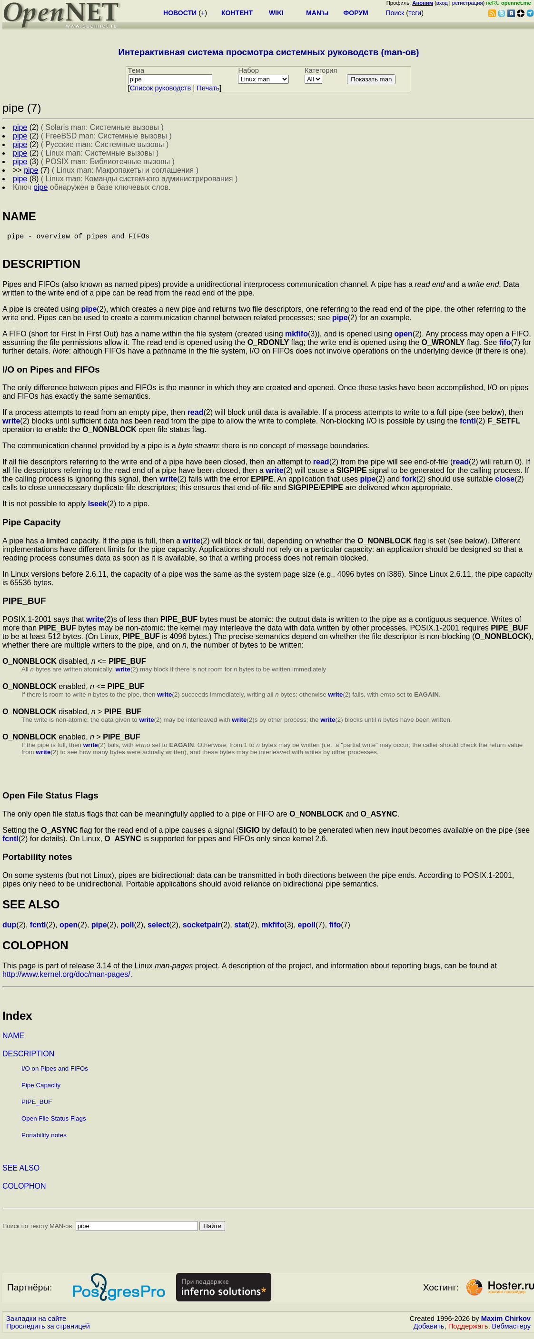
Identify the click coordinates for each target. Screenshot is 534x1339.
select (158, 929)
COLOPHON (24, 1190)
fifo (505, 346)
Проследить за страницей (48, 1330)
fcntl (468, 425)
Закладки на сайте (36, 1322)
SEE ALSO (21, 1172)
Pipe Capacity (40, 1089)
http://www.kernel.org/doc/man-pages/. (67, 978)
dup (9, 929)
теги (414, 13)
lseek (97, 507)
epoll (307, 929)
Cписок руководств (160, 88)
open (403, 338)
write (11, 425)
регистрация (467, 3)
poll (127, 929)
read (196, 416)
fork (409, 483)
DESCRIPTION (28, 1057)
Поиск (395, 13)
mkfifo (296, 338)
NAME (13, 1039)
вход (442, 3)
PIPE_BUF (36, 1105)
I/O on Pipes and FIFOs (54, 1072)
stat (240, 929)
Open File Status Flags (53, 1122)
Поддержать (468, 1330)
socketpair (202, 929)
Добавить (429, 1330)
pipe (89, 313)
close (504, 483)
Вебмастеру (511, 1330)
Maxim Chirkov (506, 1322)
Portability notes (44, 1138)
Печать (208, 88)
